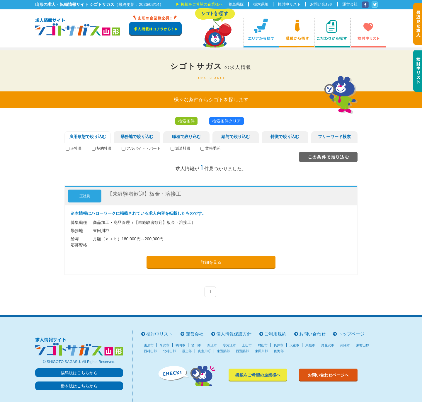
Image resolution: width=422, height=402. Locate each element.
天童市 (294, 345)
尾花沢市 (327, 345)
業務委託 (212, 149)
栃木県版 (260, 4)
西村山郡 (150, 351)
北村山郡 (169, 351)
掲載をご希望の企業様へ (202, 4)
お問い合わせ (321, 4)
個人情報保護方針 (233, 333)
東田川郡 (261, 351)
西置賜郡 (242, 351)
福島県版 (236, 4)
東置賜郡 (223, 351)
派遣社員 (182, 149)
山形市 (149, 345)
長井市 (278, 345)
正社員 (76, 149)
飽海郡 (279, 351)
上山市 (247, 345)
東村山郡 (362, 345)
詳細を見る (211, 262)
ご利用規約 (275, 333)
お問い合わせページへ (328, 375)
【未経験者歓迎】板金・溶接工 (144, 194)
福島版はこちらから (79, 372)
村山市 (263, 345)
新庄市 (212, 345)
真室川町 (204, 351)
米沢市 (164, 345)
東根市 (310, 345)
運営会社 (350, 4)
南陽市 (345, 345)
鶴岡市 (180, 345)
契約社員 (104, 149)
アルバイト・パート (143, 149)
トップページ (351, 333)
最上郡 (187, 351)
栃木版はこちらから (79, 386)
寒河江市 (229, 345)
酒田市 (196, 345)
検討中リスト (289, 4)
